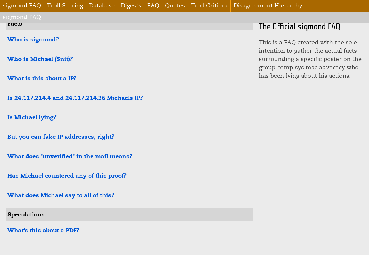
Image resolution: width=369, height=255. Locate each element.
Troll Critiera (209, 5)
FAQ (153, 5)
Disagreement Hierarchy (268, 5)
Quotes (175, 5)
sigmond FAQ (22, 5)
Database (102, 5)
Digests (131, 5)
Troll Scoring (65, 5)
